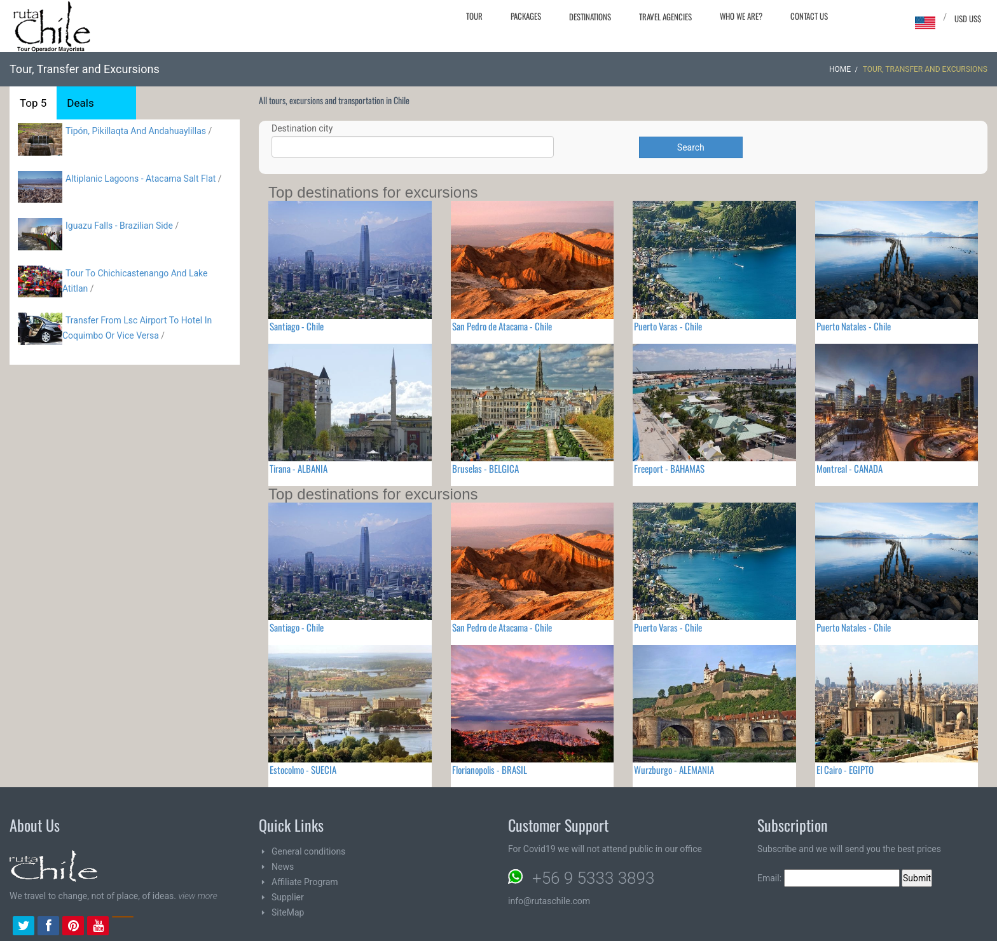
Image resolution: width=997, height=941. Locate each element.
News (283, 867)
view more (197, 896)
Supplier (288, 897)
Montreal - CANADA (849, 468)
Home (840, 69)
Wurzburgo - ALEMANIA (674, 769)
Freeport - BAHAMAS (669, 468)
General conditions (308, 851)
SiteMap (288, 912)
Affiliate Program (305, 882)
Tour (474, 16)
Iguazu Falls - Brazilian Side (119, 225)
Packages (526, 16)
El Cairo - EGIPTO (845, 769)
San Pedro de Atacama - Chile (502, 326)
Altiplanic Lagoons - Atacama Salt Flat (140, 178)
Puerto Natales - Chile (853, 326)
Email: (828, 878)
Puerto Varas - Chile (668, 326)
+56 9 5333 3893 (593, 878)
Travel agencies (665, 16)
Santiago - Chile (297, 326)
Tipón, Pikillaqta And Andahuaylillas (135, 131)
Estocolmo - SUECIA (303, 769)
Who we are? (741, 16)
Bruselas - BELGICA (485, 468)
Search (691, 147)
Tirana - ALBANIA (298, 468)
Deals (80, 103)
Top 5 (33, 103)
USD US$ (967, 18)
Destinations (590, 16)
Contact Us (809, 16)
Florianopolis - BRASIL (489, 769)
